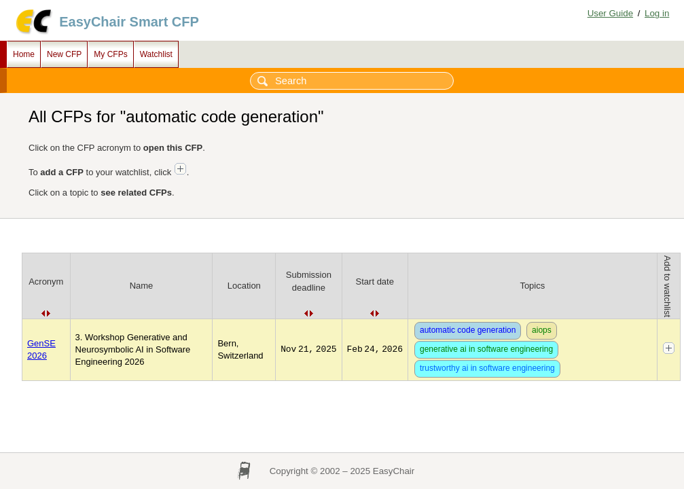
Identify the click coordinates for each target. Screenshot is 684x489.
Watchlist (156, 54)
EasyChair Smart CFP (129, 21)
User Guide (610, 13)
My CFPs (110, 54)
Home (24, 54)
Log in (657, 13)
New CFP (64, 54)
